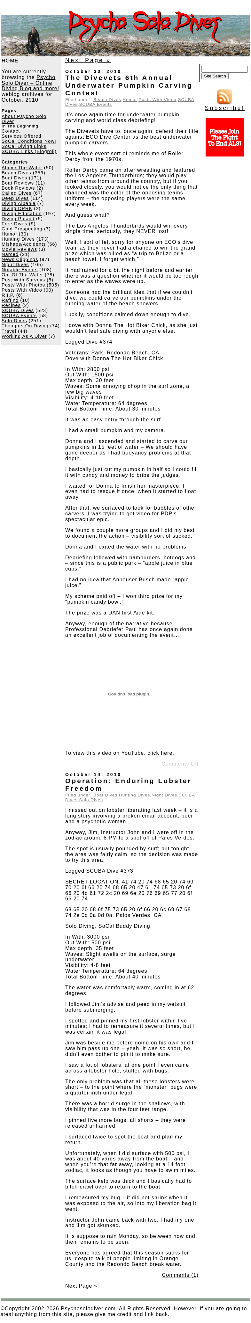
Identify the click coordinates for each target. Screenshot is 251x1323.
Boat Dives (14, 177)
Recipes (11, 305)
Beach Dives (16, 172)
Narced (10, 254)
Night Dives (15, 264)
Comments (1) (180, 1275)
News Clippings (20, 259)
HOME (10, 60)
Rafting (10, 300)
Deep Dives (15, 198)
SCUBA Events (19, 315)
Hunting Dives (18, 239)
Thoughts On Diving (25, 325)
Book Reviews (18, 188)
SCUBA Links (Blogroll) (29, 151)
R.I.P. (8, 295)
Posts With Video (22, 290)
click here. (160, 753)
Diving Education (22, 213)
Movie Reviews (19, 249)
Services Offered (21, 136)
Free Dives (14, 223)
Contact (11, 131)
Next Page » (88, 60)
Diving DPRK (17, 208)
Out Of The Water (22, 274)
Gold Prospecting (22, 228)
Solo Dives (14, 320)
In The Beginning (20, 126)
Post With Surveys (23, 279)
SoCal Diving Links (24, 146)
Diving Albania (18, 203)
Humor (9, 233)
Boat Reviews (18, 182)
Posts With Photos (23, 284)
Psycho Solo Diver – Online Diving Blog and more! (30, 82)
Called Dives (17, 193)
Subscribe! (225, 105)
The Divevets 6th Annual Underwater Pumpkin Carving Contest (129, 85)
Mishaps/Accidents (24, 244)
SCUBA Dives (18, 310)
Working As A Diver (24, 336)
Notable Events (20, 269)
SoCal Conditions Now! (29, 141)
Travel (9, 331)
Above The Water (22, 167)
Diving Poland (18, 218)
